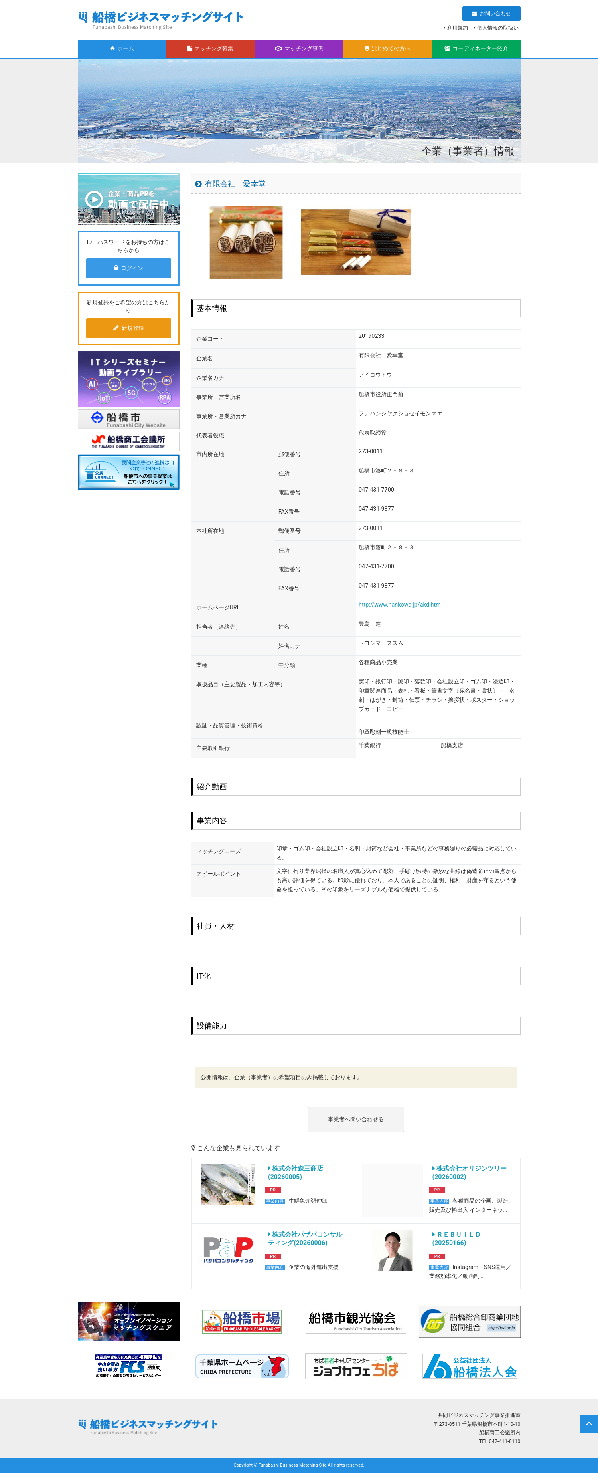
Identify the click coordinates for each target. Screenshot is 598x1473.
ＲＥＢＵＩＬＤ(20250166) (456, 1239)
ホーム (122, 48)
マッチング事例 (299, 48)
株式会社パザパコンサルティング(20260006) (305, 1239)
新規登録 (128, 328)
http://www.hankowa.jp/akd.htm (400, 605)
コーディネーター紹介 (476, 48)
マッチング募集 (210, 48)
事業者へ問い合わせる (356, 1119)
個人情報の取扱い (498, 28)
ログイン (128, 268)
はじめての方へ (388, 48)
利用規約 (457, 28)
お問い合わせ (491, 13)
